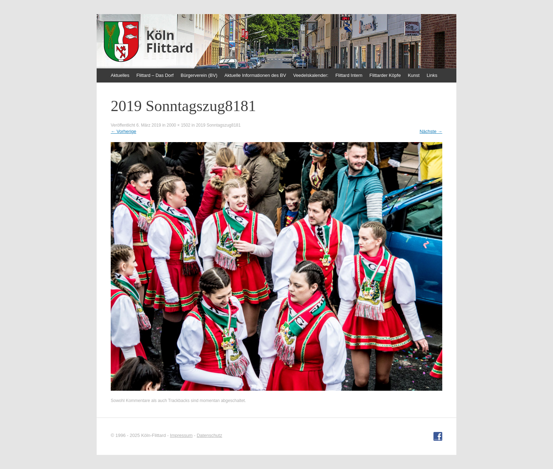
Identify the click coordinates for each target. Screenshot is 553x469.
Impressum (181, 435)
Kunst (413, 75)
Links (432, 75)
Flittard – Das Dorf (155, 75)
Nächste (431, 131)
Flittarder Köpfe (385, 75)
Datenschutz (209, 435)
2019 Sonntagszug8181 (218, 125)
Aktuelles (120, 75)
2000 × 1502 (178, 125)
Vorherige (123, 131)
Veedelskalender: (310, 75)
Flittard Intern (349, 75)
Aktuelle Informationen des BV (255, 75)
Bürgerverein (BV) (199, 75)
